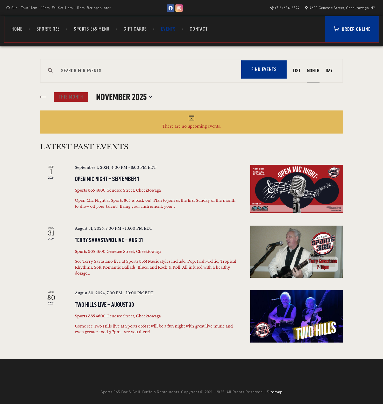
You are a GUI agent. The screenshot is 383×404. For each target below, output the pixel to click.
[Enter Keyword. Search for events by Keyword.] (147, 70)
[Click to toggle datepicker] (124, 97)
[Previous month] (43, 97)
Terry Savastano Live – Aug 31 (109, 240)
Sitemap (274, 392)
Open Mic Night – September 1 (107, 179)
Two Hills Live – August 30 (104, 304)
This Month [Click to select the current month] (71, 96)
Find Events (264, 69)
